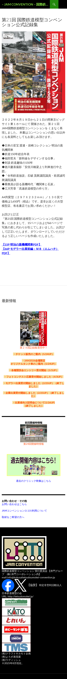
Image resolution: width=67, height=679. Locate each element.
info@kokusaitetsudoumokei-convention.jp (31, 577)
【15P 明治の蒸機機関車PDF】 (21, 244)
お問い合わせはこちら (14, 504)
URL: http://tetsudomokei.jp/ (17, 596)
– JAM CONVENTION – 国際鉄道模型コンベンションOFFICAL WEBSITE (26, 4)
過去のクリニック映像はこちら (33, 480)
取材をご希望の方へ (13, 517)
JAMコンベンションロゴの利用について (24, 510)
